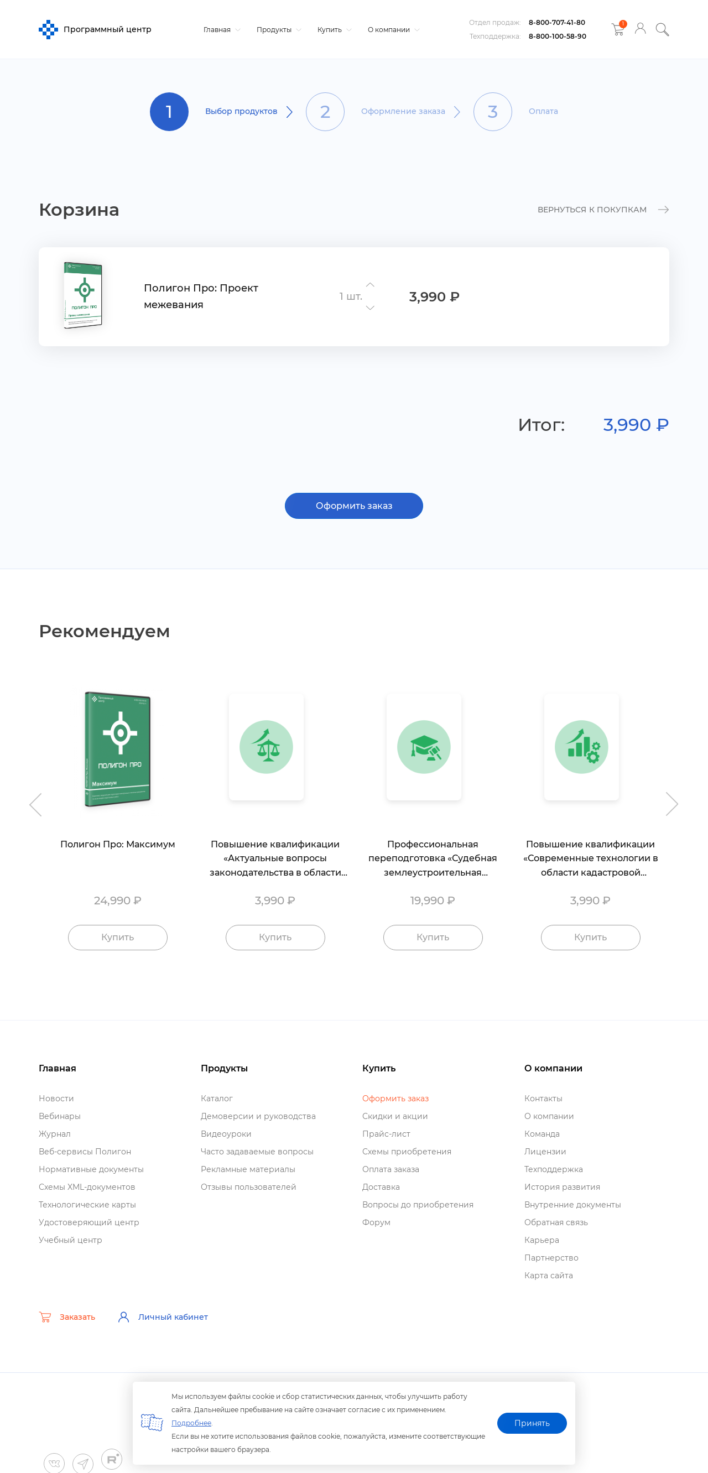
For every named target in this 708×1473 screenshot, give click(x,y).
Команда (542, 1134)
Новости (56, 1099)
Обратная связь (556, 1222)
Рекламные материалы (248, 1169)
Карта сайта (548, 1276)
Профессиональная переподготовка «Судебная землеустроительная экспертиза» (432, 859)
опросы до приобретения (417, 1205)
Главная (221, 29)
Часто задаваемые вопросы (257, 1152)
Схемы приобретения (406, 1152)
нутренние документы (572, 1205)
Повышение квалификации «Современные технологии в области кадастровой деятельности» (590, 859)
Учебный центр (70, 1240)
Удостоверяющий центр (89, 1222)
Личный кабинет (162, 1317)
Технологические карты (87, 1205)
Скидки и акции (395, 1116)
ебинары (60, 1116)
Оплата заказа (390, 1169)
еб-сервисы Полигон (85, 1152)
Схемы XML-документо (87, 1187)
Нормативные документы (91, 1169)
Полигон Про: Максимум (117, 844)
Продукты (278, 29)
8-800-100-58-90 (557, 36)
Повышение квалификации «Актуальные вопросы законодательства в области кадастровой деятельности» (275, 859)
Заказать (67, 1317)
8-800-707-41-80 (557, 22)
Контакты (543, 1099)
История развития (562, 1187)
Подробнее (191, 1423)
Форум (376, 1222)
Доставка (381, 1187)
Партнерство (551, 1258)
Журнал (55, 1134)
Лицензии (545, 1152)
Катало (217, 1099)
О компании (392, 29)
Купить (333, 29)
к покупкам (603, 210)
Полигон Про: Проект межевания (201, 296)
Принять (532, 1423)
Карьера (541, 1240)
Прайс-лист (386, 1134)
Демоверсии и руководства (258, 1116)
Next (675, 799)
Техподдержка (553, 1169)
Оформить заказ (354, 506)
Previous (33, 799)
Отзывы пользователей (248, 1187)
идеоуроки (226, 1134)
